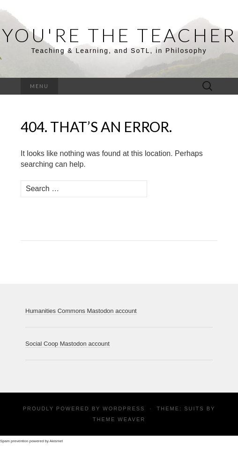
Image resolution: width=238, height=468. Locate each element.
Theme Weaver (119, 419)
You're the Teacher (119, 35)
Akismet (56, 441)
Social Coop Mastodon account (67, 343)
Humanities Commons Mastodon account (81, 310)
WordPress (124, 408)
